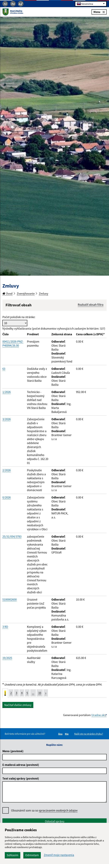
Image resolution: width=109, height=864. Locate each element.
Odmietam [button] (32, 855)
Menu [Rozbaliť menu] (99, 12)
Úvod (7, 293)
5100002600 (9, 599)
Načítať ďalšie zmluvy (17, 705)
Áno (60, 733)
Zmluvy (43, 293)
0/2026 (6, 497)
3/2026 (6, 419)
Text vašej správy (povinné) (20, 778)
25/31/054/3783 (11, 536)
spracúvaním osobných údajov (58, 810)
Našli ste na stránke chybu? (88, 733)
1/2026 (6, 392)
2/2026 (6, 470)
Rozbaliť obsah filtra (90, 305)
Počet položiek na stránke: (18, 317)
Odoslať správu (54, 821)
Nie (67, 733)
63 (3, 369)
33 (39, 693)
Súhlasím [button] (12, 855)
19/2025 (7, 658)
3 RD (5, 627)
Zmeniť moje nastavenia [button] (59, 855)
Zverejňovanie (26, 293)
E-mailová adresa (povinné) (20, 765)
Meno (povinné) (12, 751)
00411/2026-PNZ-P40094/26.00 (12, 343)
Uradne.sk (97, 715)
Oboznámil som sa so (44, 810)
